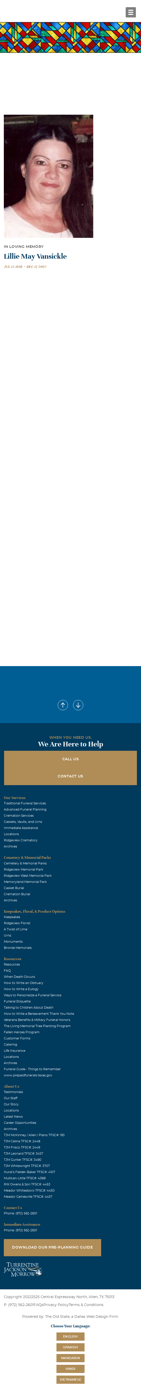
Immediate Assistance (21, 828)
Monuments (13, 941)
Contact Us (70, 776)
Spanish (70, 1347)
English (70, 1336)
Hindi (71, 1368)
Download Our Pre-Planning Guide (52, 1247)
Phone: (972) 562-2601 (20, 1213)
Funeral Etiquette (17, 1001)
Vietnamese (70, 1379)
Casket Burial (14, 888)
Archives (10, 846)
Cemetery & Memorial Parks (25, 863)
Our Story (11, 1104)
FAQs (38, 1305)
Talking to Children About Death (28, 1007)
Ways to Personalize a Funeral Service (32, 995)
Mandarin (70, 1358)
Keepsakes (12, 917)
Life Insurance (14, 1050)
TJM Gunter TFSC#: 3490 (22, 1159)
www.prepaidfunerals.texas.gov (28, 1075)
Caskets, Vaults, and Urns (23, 821)
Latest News (13, 1116)
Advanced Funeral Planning (25, 809)
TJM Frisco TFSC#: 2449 (22, 1147)
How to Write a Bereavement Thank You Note (39, 1013)
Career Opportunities (20, 1122)
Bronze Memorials (18, 947)
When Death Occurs (19, 976)
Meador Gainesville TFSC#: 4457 (28, 1196)
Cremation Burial (17, 894)
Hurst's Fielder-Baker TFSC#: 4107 (29, 1172)
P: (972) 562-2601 (19, 1305)
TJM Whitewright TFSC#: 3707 (27, 1165)
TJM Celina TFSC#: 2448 (22, 1141)
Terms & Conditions (86, 1305)
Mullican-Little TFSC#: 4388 (25, 1178)
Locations (11, 834)
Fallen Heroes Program (22, 1032)
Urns (7, 935)
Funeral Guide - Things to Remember (32, 1069)
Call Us (70, 759)
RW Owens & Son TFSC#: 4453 (27, 1184)
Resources (12, 964)
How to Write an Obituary (23, 983)
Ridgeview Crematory (21, 840)
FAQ (7, 970)
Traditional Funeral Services (25, 803)
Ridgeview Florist (17, 923)
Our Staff (10, 1098)
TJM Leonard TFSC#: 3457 (23, 1153)
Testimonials (13, 1092)
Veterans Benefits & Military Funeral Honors (37, 1019)
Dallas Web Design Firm (96, 1317)
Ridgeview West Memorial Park (28, 875)
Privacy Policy (56, 1305)
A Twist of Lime (15, 929)
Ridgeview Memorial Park (23, 869)
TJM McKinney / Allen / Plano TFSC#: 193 (34, 1135)
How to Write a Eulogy (21, 989)
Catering (10, 1044)
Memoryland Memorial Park (25, 881)
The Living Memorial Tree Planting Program (37, 1026)
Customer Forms (17, 1038)
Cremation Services (19, 815)
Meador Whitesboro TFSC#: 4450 (29, 1190)
